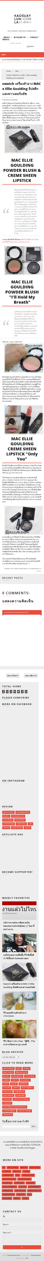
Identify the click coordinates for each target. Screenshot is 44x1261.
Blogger (31, 1148)
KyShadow (7, 1103)
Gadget (14, 1084)
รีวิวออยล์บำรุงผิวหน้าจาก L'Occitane (14, 1014)
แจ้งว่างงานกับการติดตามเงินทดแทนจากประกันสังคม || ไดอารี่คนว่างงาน (18, 926)
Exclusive (6, 1088)
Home (8, 71)
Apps (30, 824)
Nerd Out (16, 1171)
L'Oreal (25, 1198)
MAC (17, 71)
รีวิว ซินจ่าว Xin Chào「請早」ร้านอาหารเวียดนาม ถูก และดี (19, 1043)
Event (19, 1068)
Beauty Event (8, 1072)
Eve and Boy (7, 1183)
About (6, 37)
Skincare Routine (9, 1179)
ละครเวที (27, 828)
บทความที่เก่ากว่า (31, 676)
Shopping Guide (28, 1175)
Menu (3, 55)
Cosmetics (6, 1171)
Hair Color (7, 1092)
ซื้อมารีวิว (6, 816)
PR (4, 1167)
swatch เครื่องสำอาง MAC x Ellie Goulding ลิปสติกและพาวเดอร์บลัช (19, 985)
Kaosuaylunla (13, 100)
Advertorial (21, 824)
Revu (17, 1175)
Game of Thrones (24, 1111)
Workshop (23, 1084)
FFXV (29, 1194)
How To (15, 1080)
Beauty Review (8, 812)
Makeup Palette (8, 1194)
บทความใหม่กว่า (13, 676)
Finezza (17, 1198)
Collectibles (29, 1076)
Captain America (9, 1111)
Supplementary (34, 1187)
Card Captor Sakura (21, 1099)
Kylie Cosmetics (27, 1088)
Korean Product (34, 1191)
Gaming (6, 1080)
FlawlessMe (20, 1095)
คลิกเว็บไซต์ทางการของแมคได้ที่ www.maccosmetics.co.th (20, 240)
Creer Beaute (19, 1092)
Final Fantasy (8, 1095)
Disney (5, 1084)
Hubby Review (17, 828)
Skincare (24, 1167)
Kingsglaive (7, 1115)
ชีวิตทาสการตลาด (21, 1072)
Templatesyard (35, 1255)
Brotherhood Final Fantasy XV (14, 1107)
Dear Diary (21, 1194)
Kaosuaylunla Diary (14, 1255)
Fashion (26, 1171)
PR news (26, 1068)
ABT (27, 1258)
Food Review (7, 820)
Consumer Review (23, 812)
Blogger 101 (20, 37)
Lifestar (6, 828)
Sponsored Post (18, 816)
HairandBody (17, 1076)
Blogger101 (25, 1080)
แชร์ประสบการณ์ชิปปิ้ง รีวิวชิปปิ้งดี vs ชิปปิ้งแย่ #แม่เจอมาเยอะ (18, 957)
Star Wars (7, 1099)
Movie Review (19, 820)
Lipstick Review (8, 824)
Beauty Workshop (9, 1187)
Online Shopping (24, 1179)
